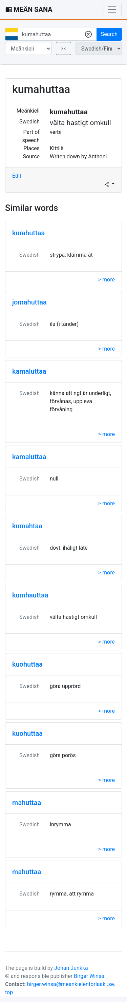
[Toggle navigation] (112, 9)
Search (109, 34)
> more (106, 279)
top (9, 992)
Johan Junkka (71, 968)
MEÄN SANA (28, 9)
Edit (16, 176)
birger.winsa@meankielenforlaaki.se (70, 984)
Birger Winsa (89, 976)
